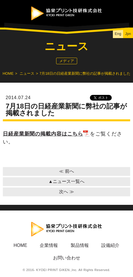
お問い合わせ (66, 257)
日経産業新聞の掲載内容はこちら (46, 134)
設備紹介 (110, 245)
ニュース (27, 73)
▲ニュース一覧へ (66, 181)
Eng (118, 34)
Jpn (128, 34)
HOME (8, 73)
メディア (66, 61)
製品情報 (80, 245)
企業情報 (49, 245)
